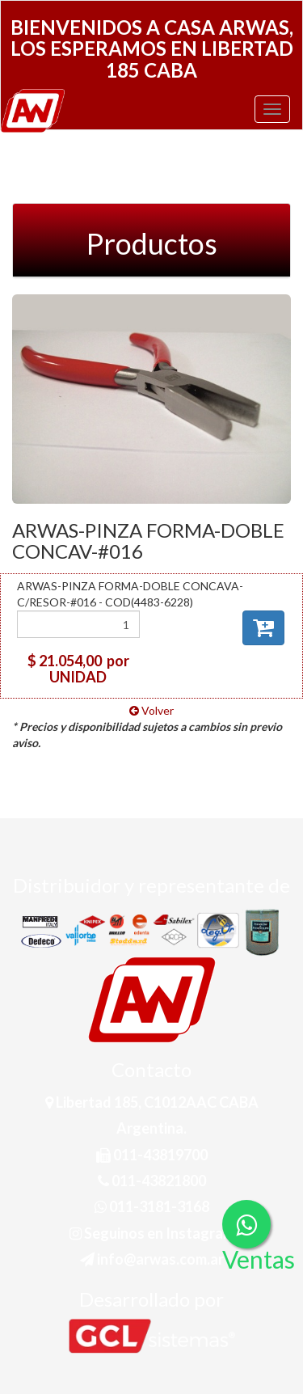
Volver (151, 710)
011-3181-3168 (152, 1206)
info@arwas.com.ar (152, 1259)
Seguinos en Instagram (151, 1233)
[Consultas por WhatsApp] (246, 1224)
